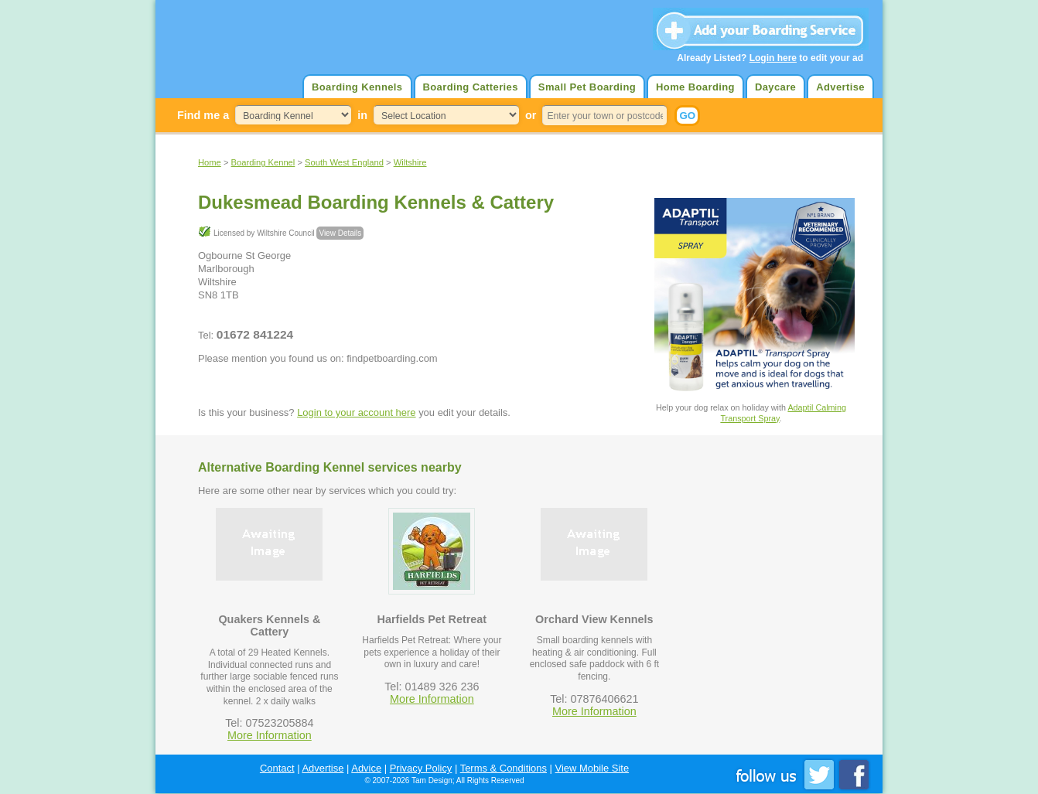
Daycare (775, 87)
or (530, 115)
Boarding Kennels (357, 87)
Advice (366, 768)
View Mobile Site (592, 768)
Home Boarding (695, 87)
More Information (269, 735)
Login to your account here (356, 412)
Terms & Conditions (503, 768)
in (362, 115)
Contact (277, 768)
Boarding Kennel (263, 162)
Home (209, 162)
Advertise (840, 87)
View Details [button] (340, 233)
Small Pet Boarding (587, 87)
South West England (344, 162)
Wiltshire (410, 162)
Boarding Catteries (470, 87)
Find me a (203, 115)
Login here (773, 58)
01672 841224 (255, 334)
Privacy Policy (421, 768)
